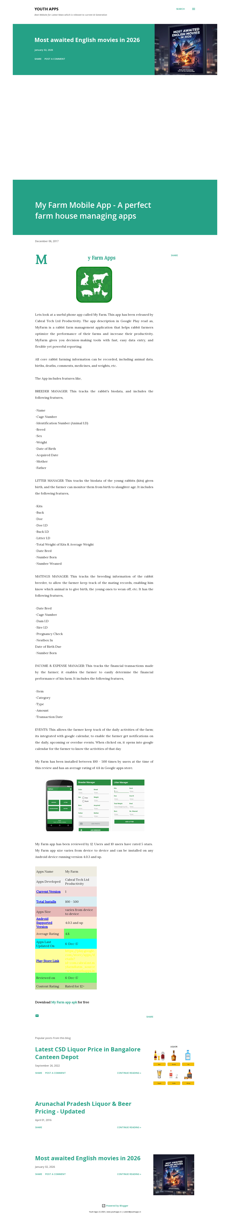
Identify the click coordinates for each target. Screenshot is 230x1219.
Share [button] (38, 58)
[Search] (180, 9)
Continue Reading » (129, 1072)
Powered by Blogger (115, 1205)
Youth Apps (46, 8)
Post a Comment (55, 58)
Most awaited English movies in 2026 (87, 40)
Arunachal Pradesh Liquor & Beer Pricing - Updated (83, 1107)
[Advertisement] (108, 132)
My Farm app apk (64, 1002)
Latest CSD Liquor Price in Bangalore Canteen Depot (88, 1053)
